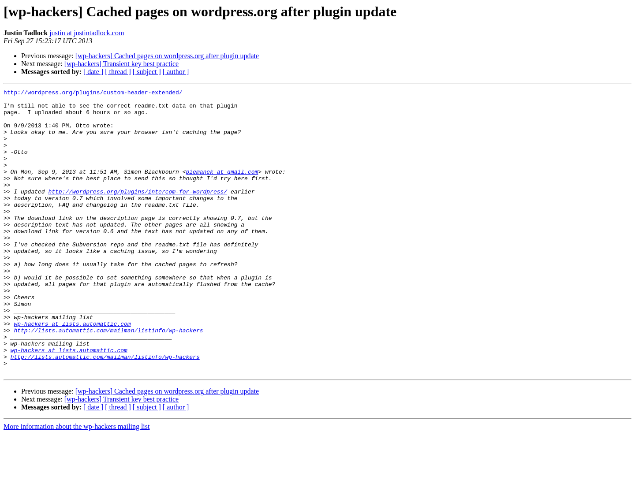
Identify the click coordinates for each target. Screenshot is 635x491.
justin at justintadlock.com (86, 33)
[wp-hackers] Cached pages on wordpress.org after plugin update (167, 56)
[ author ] (176, 71)
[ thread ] (118, 71)
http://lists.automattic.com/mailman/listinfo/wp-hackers (108, 379)
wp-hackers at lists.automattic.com (72, 371)
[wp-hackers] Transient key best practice (121, 63)
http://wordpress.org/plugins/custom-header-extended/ (93, 93)
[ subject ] (147, 71)
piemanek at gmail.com (222, 189)
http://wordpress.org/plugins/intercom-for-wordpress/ (137, 212)
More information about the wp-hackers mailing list (76, 483)
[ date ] (93, 71)
